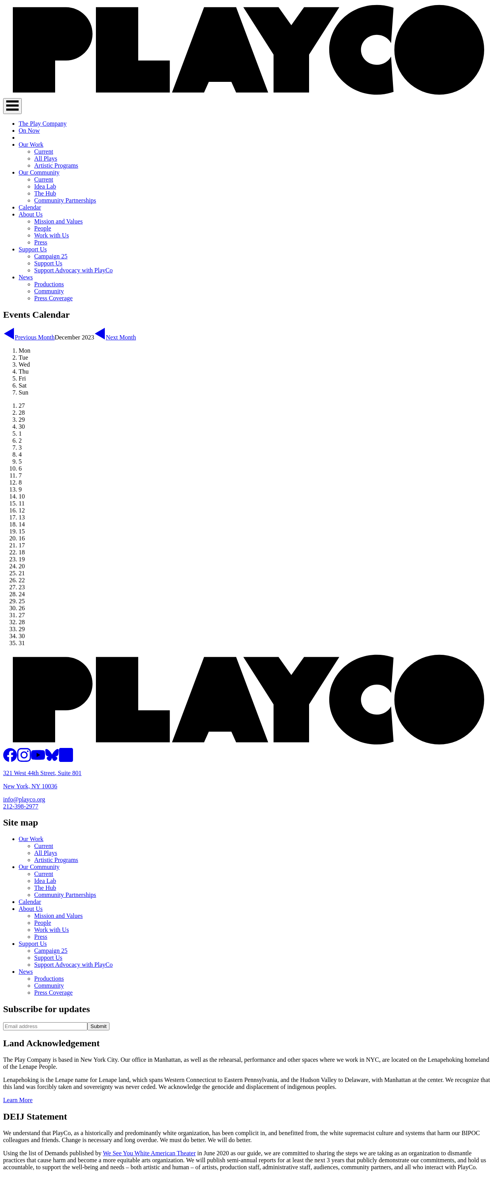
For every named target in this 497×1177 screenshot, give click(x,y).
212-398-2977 (20, 806)
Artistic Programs (56, 165)
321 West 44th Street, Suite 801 (42, 773)
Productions (49, 284)
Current (43, 151)
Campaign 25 (51, 256)
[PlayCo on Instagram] (24, 759)
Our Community (39, 172)
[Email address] (45, 1026)
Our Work (31, 144)
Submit (98, 1026)
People (42, 228)
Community (49, 291)
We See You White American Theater (149, 1153)
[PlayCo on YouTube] (38, 759)
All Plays (45, 158)
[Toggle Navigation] (12, 106)
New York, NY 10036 (30, 786)
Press (40, 242)
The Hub (45, 193)
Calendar (30, 207)
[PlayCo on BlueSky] (52, 759)
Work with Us (51, 235)
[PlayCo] (248, 94)
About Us (31, 214)
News (26, 277)
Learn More (18, 1100)
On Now (29, 130)
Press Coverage (53, 298)
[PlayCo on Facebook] (10, 759)
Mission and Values (58, 221)
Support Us (33, 249)
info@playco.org (24, 799)
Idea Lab (45, 186)
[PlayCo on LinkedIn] (66, 759)
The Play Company (43, 123)
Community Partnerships (65, 200)
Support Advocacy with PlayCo (73, 270)
